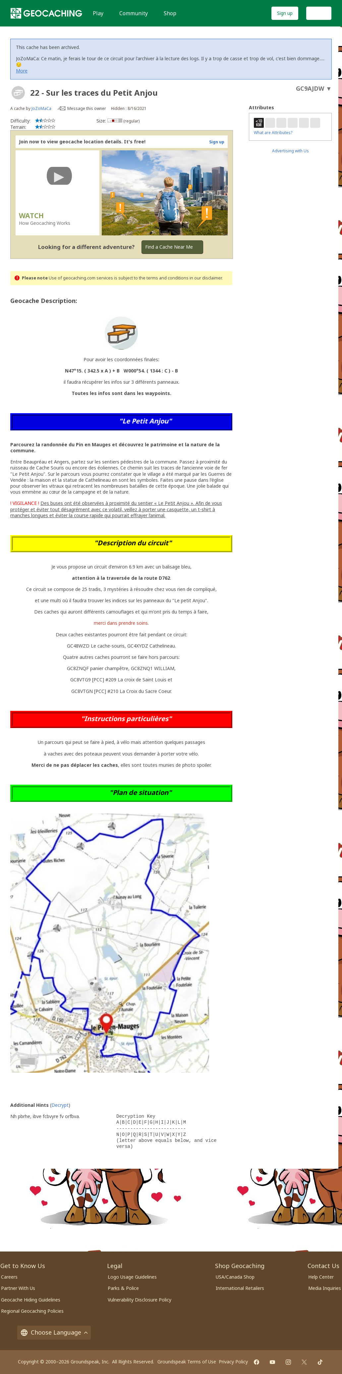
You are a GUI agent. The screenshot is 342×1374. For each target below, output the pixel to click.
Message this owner (86, 108)
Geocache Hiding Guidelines (30, 1300)
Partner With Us (18, 1288)
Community (133, 13)
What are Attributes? (273, 132)
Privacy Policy (233, 1361)
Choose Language (54, 1332)
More (22, 71)
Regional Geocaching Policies (32, 1311)
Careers (9, 1277)
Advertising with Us (290, 151)
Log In (319, 13)
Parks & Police (123, 1288)
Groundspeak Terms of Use (186, 1361)
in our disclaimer (206, 278)
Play (98, 13)
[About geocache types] (18, 93)
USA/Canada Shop (235, 1277)
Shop (170, 13)
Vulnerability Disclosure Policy (139, 1300)
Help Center (321, 1277)
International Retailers (240, 1288)
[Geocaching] (46, 13)
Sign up (285, 13)
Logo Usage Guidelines (132, 1277)
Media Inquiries (324, 1288)
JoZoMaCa (41, 108)
